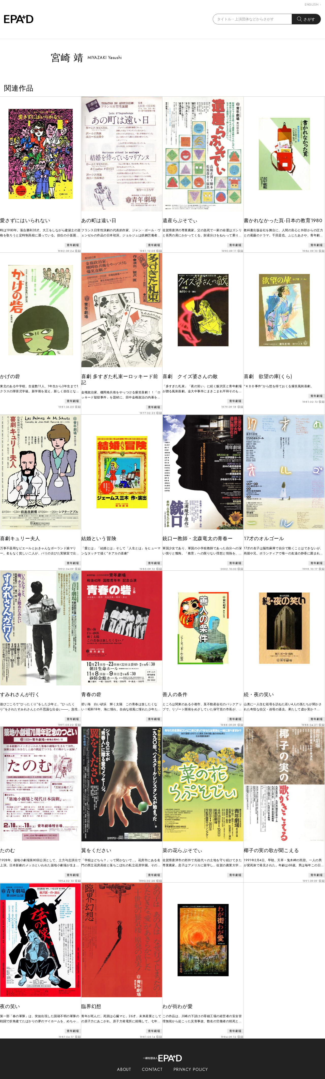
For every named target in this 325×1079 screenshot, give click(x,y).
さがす (306, 19)
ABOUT (124, 1055)
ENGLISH (313, 4)
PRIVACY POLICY (190, 1055)
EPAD (158, 1076)
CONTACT (152, 1055)
